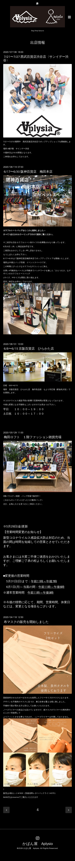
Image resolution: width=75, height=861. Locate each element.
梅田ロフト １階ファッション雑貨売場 (32, 437)
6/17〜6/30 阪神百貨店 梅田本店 (28, 171)
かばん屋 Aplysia (37, 844)
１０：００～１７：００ (29, 413)
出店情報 (37, 43)
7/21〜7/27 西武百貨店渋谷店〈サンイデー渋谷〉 (35, 58)
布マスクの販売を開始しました (26, 621)
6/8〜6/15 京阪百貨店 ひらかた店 (29, 348)
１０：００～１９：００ (29, 409)
